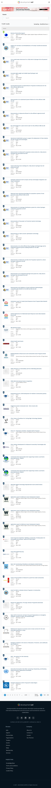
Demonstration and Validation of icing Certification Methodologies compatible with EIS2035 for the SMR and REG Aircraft (27, 288)
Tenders (8, 740)
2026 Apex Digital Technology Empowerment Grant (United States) (26, 484)
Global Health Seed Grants (17, 341)
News (7, 748)
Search (6, 18)
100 (44, 695)
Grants (8, 743)
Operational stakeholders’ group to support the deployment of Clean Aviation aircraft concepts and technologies (29, 139)
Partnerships (9, 735)
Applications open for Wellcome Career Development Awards (25, 497)
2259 (26, 695)
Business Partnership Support (18, 33)
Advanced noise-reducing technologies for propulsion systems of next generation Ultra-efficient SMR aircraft (27, 194)
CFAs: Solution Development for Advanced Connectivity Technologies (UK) (28, 444)
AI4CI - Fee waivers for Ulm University (19, 656)
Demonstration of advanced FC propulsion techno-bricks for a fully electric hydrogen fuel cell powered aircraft (28, 152)
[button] (2, 2)
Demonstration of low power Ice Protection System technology (26, 221)
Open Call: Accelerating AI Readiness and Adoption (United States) (26, 564)
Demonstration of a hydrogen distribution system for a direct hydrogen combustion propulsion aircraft (28, 208)
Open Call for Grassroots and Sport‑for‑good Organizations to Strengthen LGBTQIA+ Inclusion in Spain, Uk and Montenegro (28, 615)
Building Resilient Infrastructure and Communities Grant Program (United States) (28, 354)
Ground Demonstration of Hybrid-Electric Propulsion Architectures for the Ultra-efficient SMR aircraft (28, 86)
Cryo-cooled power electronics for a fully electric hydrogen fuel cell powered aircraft (29, 60)
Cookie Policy (9, 770)
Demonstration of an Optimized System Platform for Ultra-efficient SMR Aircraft (28, 100)
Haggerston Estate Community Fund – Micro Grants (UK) (24, 406)
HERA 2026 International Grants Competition (21, 381)
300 (48, 695)
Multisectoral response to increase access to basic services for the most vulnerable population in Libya (28, 629)
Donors (8, 745)
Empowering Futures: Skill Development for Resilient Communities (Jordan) (28, 393)
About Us (29, 730)
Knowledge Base (10, 763)
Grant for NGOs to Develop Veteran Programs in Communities (25, 590)
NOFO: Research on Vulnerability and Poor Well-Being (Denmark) (26, 368)
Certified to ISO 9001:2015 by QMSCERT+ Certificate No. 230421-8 (25, 722)
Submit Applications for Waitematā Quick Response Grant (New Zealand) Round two (28, 314)
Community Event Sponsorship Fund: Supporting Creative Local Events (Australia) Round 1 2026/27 (27, 457)
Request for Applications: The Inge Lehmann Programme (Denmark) (27, 602)
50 (41, 695)
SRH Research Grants (16, 327)
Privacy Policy (9, 768)
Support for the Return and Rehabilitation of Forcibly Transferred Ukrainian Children (29, 46)
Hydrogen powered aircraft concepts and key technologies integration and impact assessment (28, 180)
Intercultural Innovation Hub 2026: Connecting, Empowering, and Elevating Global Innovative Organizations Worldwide (28, 669)
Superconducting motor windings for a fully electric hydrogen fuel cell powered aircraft (27, 166)
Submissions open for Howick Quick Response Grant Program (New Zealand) (29, 301)
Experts (8, 733)
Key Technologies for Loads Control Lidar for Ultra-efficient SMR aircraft (28, 125)
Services (8, 753)
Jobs (7, 730)
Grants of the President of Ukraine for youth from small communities (27, 577)
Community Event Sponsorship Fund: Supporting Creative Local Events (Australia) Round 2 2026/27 (27, 471)
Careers (29, 735)
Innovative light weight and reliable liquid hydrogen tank (24, 73)
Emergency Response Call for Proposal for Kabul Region (24, 682)
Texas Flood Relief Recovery (17, 551)
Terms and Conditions (12, 765)
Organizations (9, 738)
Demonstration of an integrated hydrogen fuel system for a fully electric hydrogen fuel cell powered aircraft (28, 274)
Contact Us (30, 733)
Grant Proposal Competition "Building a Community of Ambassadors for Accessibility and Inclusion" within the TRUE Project (28, 538)
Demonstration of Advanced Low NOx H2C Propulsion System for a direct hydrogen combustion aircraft (28, 260)
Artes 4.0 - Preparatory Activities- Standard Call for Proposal (25, 430)
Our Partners (30, 738)
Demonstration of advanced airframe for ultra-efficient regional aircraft (28, 113)
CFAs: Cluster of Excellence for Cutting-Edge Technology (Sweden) (26, 418)
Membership (9, 750)
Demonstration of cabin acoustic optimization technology (24, 233)
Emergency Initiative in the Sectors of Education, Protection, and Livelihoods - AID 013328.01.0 (29, 643)
